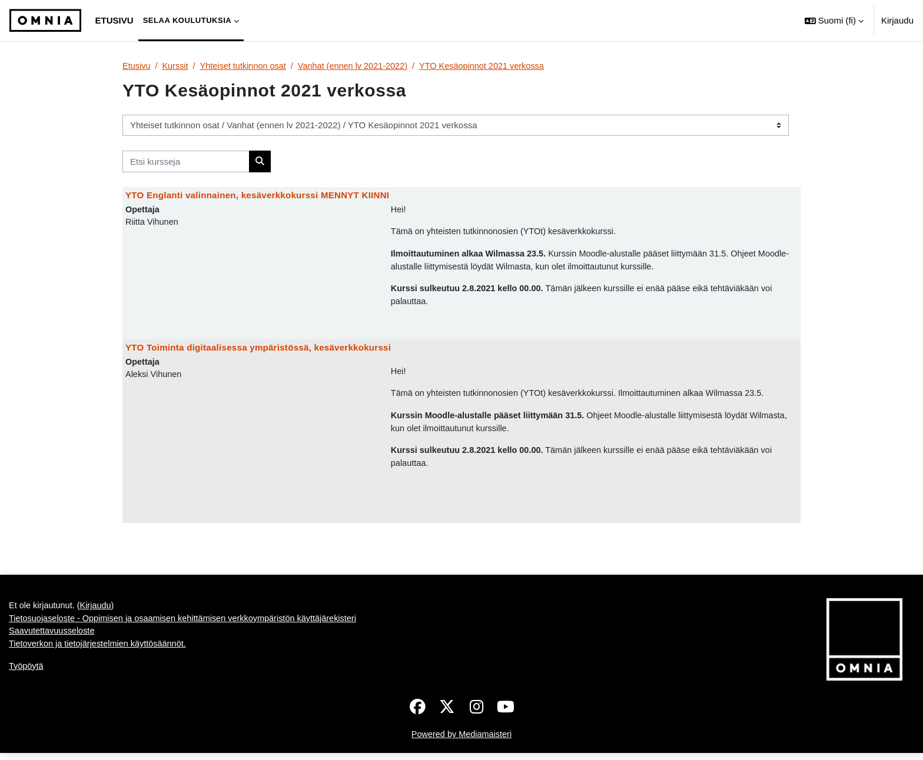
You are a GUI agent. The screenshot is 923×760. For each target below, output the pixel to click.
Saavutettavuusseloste (53, 640)
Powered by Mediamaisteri (462, 741)
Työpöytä (27, 676)
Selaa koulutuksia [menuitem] (187, 20)
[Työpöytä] (45, 20)
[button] (834, 20)
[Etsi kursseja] (186, 162)
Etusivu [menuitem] (114, 20)
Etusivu (136, 66)
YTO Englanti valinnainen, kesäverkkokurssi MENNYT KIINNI (257, 196)
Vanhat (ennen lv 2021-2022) (360, 66)
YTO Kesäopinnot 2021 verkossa (494, 66)
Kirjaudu (897, 20)
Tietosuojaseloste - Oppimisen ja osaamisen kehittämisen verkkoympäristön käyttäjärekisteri (189, 626)
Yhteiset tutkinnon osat (246, 66)
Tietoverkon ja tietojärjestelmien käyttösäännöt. (100, 653)
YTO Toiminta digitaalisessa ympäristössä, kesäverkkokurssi (258, 351)
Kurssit (176, 66)
